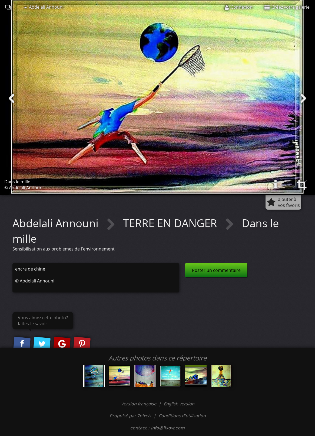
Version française (139, 404)
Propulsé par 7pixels (130, 416)
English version (179, 404)
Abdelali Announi (44, 7)
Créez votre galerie (287, 7)
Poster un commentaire (216, 270)
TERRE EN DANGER (171, 223)
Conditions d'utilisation (182, 416)
